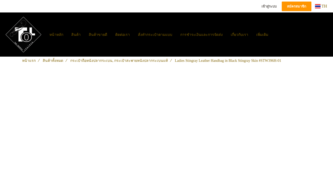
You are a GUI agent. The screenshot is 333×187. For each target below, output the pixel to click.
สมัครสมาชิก (296, 6)
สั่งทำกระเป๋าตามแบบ (155, 35)
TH (321, 6)
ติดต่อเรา (122, 35)
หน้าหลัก (56, 35)
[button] (277, 34)
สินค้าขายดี (98, 35)
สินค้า (76, 35)
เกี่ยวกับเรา (239, 35)
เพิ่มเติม (262, 35)
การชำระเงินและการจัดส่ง (201, 35)
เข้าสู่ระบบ (269, 6)
